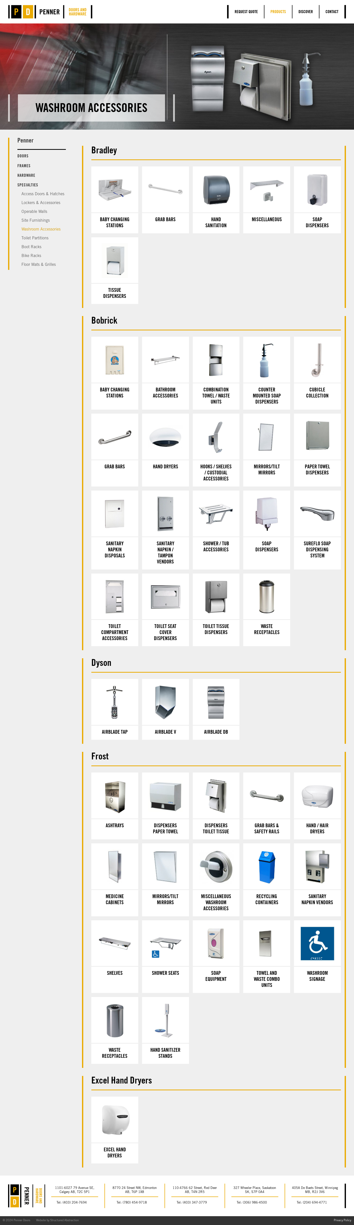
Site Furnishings (35, 221)
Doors (23, 156)
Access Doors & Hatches (42, 194)
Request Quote (246, 12)
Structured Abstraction (64, 1220)
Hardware (26, 176)
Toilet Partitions (34, 238)
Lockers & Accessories (40, 203)
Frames (24, 166)
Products (278, 12)
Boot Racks (31, 247)
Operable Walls (34, 212)
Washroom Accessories (41, 229)
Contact (331, 12)
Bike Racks (31, 256)
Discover (305, 12)
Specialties (27, 185)
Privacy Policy (342, 1220)
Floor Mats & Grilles (38, 265)
